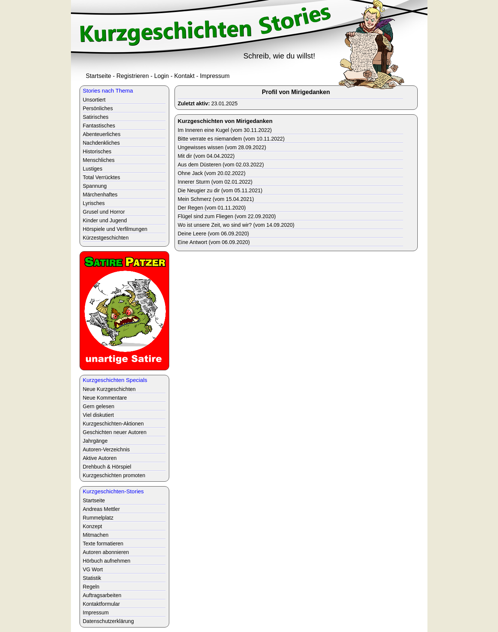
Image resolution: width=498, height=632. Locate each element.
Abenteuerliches (101, 134)
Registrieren (132, 76)
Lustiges (92, 169)
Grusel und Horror (104, 212)
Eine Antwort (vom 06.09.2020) (214, 242)
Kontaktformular (101, 604)
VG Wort (93, 569)
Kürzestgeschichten (106, 238)
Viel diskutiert (98, 415)
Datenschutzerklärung (108, 621)
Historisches (97, 151)
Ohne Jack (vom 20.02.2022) (212, 173)
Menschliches (99, 160)
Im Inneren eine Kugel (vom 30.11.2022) (225, 130)
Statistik (92, 578)
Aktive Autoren (100, 458)
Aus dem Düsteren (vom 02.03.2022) (221, 165)
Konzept (92, 526)
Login (161, 76)
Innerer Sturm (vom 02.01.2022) (215, 182)
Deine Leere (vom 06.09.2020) (213, 234)
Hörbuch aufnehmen (107, 561)
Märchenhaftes (100, 195)
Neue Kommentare (105, 398)
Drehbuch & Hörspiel (107, 467)
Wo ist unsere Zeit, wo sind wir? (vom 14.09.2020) (236, 225)
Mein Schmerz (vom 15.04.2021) (216, 199)
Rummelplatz (98, 518)
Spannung (95, 186)
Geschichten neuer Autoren (115, 432)
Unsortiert (94, 100)
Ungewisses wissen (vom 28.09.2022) (222, 147)
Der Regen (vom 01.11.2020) (212, 208)
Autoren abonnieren (106, 552)
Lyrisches (94, 203)
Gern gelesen (98, 406)
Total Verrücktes (101, 177)
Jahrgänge (95, 441)
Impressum (215, 76)
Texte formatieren (103, 544)
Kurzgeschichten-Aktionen (113, 424)
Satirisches (95, 117)
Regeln (91, 587)
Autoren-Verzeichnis (106, 449)
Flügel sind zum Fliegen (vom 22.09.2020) (227, 216)
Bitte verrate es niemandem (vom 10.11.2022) (231, 139)
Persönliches (98, 108)
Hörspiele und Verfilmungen (115, 229)
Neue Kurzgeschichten (109, 389)
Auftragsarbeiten (102, 595)
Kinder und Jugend (105, 220)
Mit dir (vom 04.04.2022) (206, 156)
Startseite (98, 76)
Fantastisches (99, 126)
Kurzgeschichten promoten (114, 475)
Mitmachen (95, 535)
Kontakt (184, 76)
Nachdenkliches (101, 143)
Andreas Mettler (101, 509)
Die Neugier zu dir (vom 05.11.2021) (220, 190)
